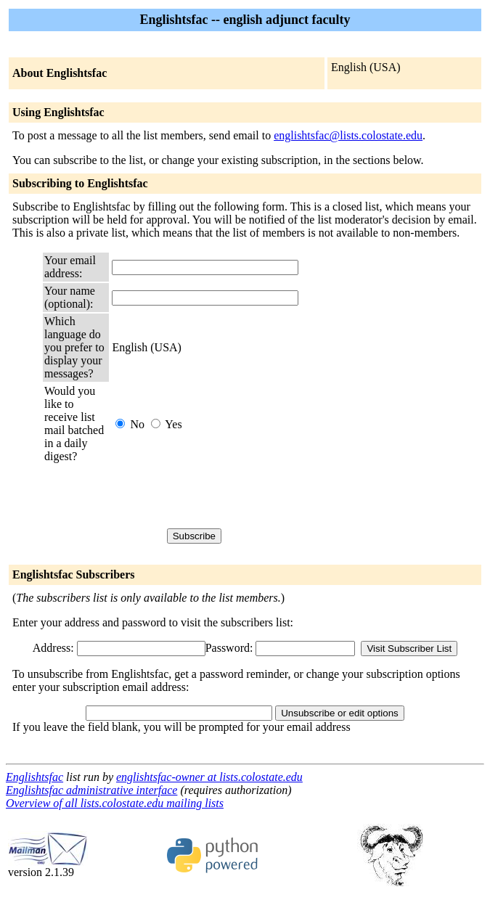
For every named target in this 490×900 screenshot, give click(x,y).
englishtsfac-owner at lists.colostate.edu (209, 777)
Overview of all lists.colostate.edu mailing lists (115, 803)
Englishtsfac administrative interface (91, 790)
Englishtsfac (34, 777)
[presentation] (222, 495)
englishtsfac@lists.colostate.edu (348, 135)
